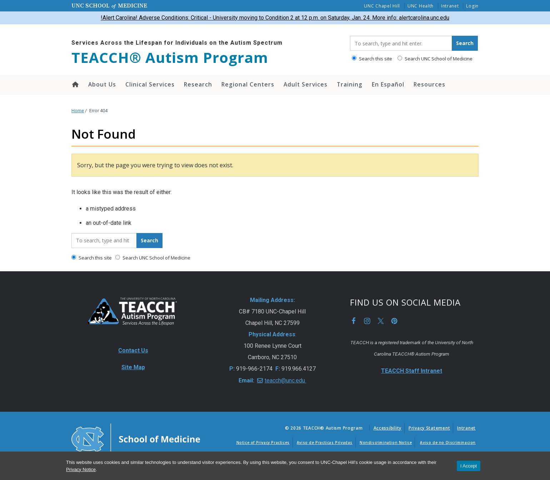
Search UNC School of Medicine (435, 58)
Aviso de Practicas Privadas (324, 442)
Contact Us (133, 350)
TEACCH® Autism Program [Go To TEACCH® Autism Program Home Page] (169, 57)
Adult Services (306, 84)
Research (198, 84)
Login (472, 6)
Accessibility (387, 428)
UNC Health (421, 6)
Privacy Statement (429, 428)
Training (349, 84)
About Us (102, 84)
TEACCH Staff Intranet (411, 370)
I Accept (468, 466)
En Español (388, 84)
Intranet (450, 6)
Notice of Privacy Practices (263, 442)
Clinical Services (150, 84)
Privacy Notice (81, 469)
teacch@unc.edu (285, 380)
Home (75, 84)
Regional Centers (247, 84)
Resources (429, 84)
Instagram (367, 321)
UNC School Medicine (109, 5)
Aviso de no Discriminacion (448, 442)
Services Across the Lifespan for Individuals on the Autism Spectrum (176, 42)
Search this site (372, 58)
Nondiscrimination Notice (386, 442)
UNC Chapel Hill (382, 6)
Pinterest (394, 321)
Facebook (353, 321)
